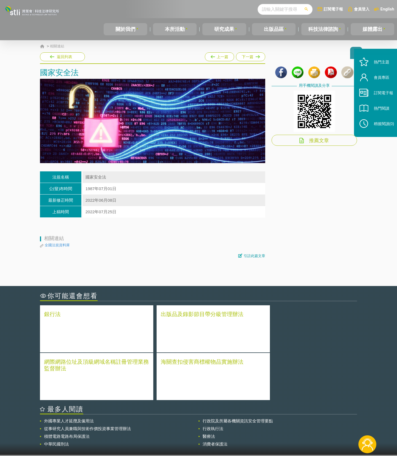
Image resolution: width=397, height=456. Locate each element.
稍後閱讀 (380, 131)
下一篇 (250, 55)
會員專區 (378, 85)
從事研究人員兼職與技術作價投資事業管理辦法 (87, 380)
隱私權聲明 (202, 425)
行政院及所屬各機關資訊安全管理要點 (238, 372)
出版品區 (274, 29)
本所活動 (175, 29)
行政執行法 (213, 380)
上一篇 (219, 55)
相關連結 (57, 46)
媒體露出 (372, 29)
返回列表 (64, 57)
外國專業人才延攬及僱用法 (69, 372)
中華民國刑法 (56, 395)
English (387, 9)
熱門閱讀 (378, 116)
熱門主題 (378, 69)
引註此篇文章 (254, 256)
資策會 (277, 425)
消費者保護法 (215, 395)
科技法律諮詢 (323, 29)
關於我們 (125, 29)
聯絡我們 (200, 433)
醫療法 (209, 388)
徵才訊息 (234, 425)
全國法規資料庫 (57, 245)
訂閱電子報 (333, 9)
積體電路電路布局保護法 (67, 388)
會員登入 (361, 9)
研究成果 (224, 29)
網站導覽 (234, 433)
